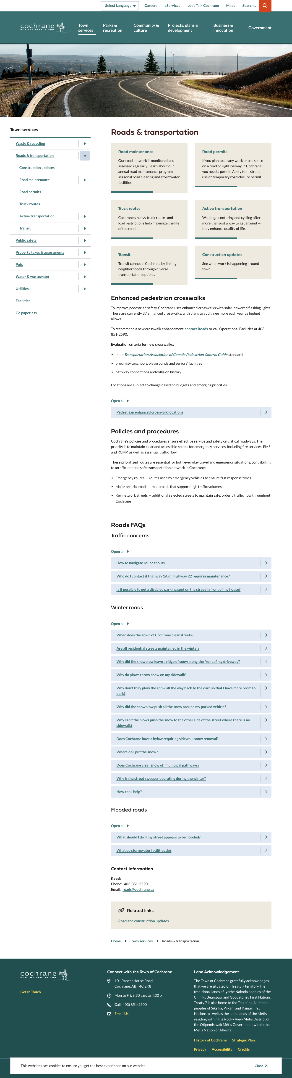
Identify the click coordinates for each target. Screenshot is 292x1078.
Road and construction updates (143, 921)
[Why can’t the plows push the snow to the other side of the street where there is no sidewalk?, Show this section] (191, 722)
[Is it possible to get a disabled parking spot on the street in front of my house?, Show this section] (191, 589)
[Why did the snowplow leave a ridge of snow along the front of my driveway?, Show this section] (191, 661)
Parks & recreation (112, 28)
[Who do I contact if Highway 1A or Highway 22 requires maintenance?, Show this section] (191, 576)
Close (259, 1066)
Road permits (30, 192)
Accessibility (222, 1049)
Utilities (22, 289)
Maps (230, 5)
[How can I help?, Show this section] (191, 792)
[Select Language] (120, 6)
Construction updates (37, 168)
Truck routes (29, 204)
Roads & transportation (35, 155)
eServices (172, 5)
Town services (85, 28)
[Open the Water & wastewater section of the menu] (85, 277)
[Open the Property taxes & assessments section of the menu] (85, 252)
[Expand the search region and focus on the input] (256, 5)
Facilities (23, 301)
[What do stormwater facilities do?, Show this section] (191, 850)
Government (259, 27)
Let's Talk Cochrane (203, 5)
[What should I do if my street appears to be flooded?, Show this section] (191, 837)
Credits (244, 1049)
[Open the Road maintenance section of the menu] (85, 180)
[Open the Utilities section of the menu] (85, 289)
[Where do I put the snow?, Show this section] (191, 752)
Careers (150, 5)
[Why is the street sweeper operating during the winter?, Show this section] (191, 778)
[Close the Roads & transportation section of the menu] (85, 156)
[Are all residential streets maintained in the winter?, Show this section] (191, 648)
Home (116, 941)
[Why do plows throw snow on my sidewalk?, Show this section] (191, 675)
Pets (19, 264)
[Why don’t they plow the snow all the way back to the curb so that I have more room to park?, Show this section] (191, 691)
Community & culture (146, 28)
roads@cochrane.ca (138, 889)
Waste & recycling (30, 143)
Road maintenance (34, 180)
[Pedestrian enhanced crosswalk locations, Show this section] (191, 412)
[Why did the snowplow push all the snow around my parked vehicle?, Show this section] (191, 707)
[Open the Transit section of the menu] (85, 228)
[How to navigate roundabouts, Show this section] (191, 563)
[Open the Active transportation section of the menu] (85, 216)
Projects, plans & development (183, 28)
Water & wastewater (33, 276)
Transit (25, 228)
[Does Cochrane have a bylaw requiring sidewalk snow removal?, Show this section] (191, 739)
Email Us (121, 1014)
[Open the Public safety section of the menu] (85, 240)
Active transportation (37, 216)
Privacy (200, 1049)
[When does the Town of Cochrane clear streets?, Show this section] (191, 635)
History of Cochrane (210, 1040)
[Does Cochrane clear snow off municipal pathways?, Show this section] (191, 765)
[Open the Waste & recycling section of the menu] (85, 143)
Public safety (26, 240)
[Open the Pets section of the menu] (85, 264)
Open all (118, 401)
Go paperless (26, 313)
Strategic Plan (243, 1040)
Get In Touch (31, 992)
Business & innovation (223, 28)
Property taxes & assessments (40, 252)
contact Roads (196, 329)
